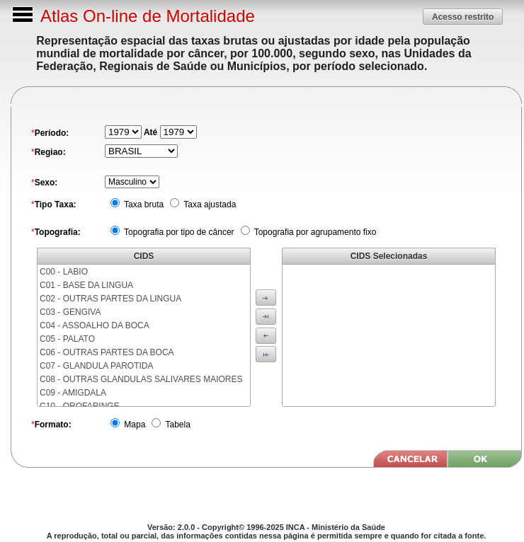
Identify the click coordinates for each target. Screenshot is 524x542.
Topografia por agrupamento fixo (314, 232)
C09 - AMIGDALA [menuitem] (73, 393)
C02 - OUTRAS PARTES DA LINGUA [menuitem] (110, 299)
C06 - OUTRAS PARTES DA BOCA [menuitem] (107, 352)
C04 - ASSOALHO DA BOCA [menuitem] (94, 325)
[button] (463, 16)
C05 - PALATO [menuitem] (67, 339)
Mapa (133, 424)
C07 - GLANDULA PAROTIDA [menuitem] (97, 366)
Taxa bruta (143, 204)
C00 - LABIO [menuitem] (64, 272)
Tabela (176, 424)
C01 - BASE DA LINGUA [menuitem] (86, 285)
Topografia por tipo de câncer (178, 232)
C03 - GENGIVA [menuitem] (70, 312)
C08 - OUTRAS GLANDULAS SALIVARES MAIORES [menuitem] (141, 379)
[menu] (144, 335)
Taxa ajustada (208, 204)
